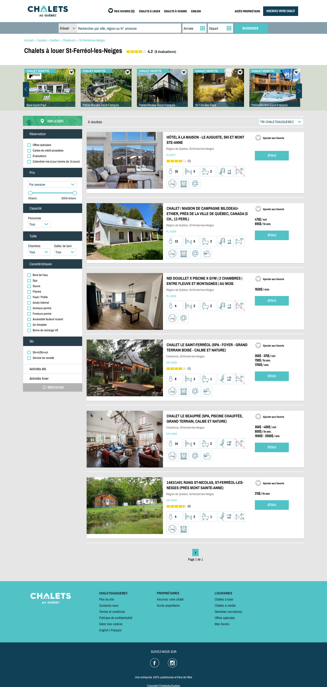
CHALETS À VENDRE (175, 11)
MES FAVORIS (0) (124, 11)
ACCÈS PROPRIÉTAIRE (247, 11)
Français (116, 630)
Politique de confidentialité (115, 617)
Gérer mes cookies (111, 624)
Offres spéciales (225, 617)
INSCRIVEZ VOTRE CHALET (280, 11)
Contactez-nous (108, 605)
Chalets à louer (224, 599)
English (103, 630)
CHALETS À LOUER (149, 11)
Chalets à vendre (225, 605)
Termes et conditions (112, 611)
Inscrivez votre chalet (170, 599)
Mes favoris (222, 624)
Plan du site (106, 599)
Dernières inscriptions (228, 611)
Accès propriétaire (168, 605)
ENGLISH (196, 11)
